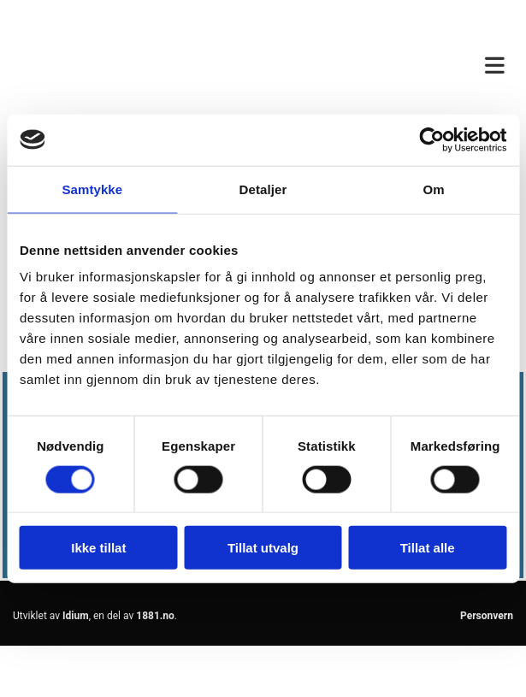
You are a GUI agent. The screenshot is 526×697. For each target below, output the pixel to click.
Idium (75, 615)
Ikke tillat (98, 547)
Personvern (486, 615)
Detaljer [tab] (263, 188)
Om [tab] (434, 188)
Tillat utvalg (263, 547)
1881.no (155, 615)
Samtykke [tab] (92, 188)
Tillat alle (427, 547)
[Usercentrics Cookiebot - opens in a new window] (431, 139)
